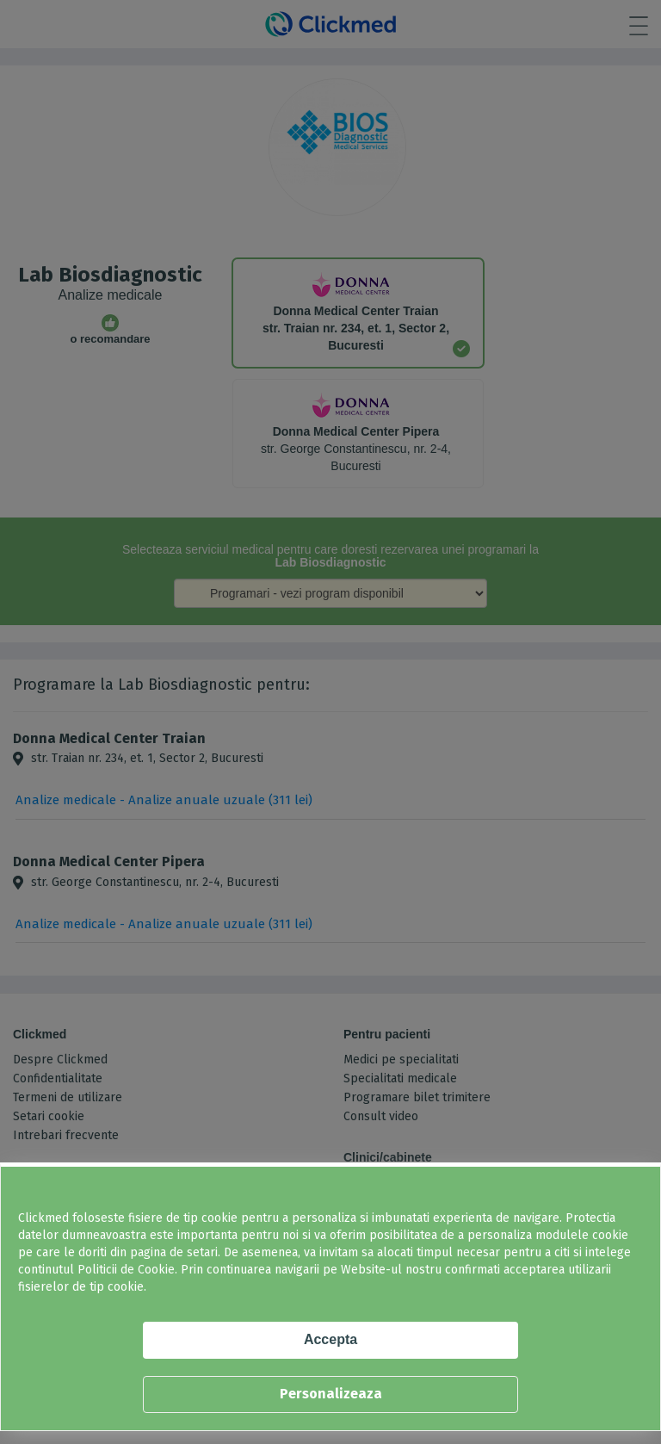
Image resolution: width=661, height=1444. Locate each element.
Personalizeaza (331, 1393)
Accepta (330, 1339)
